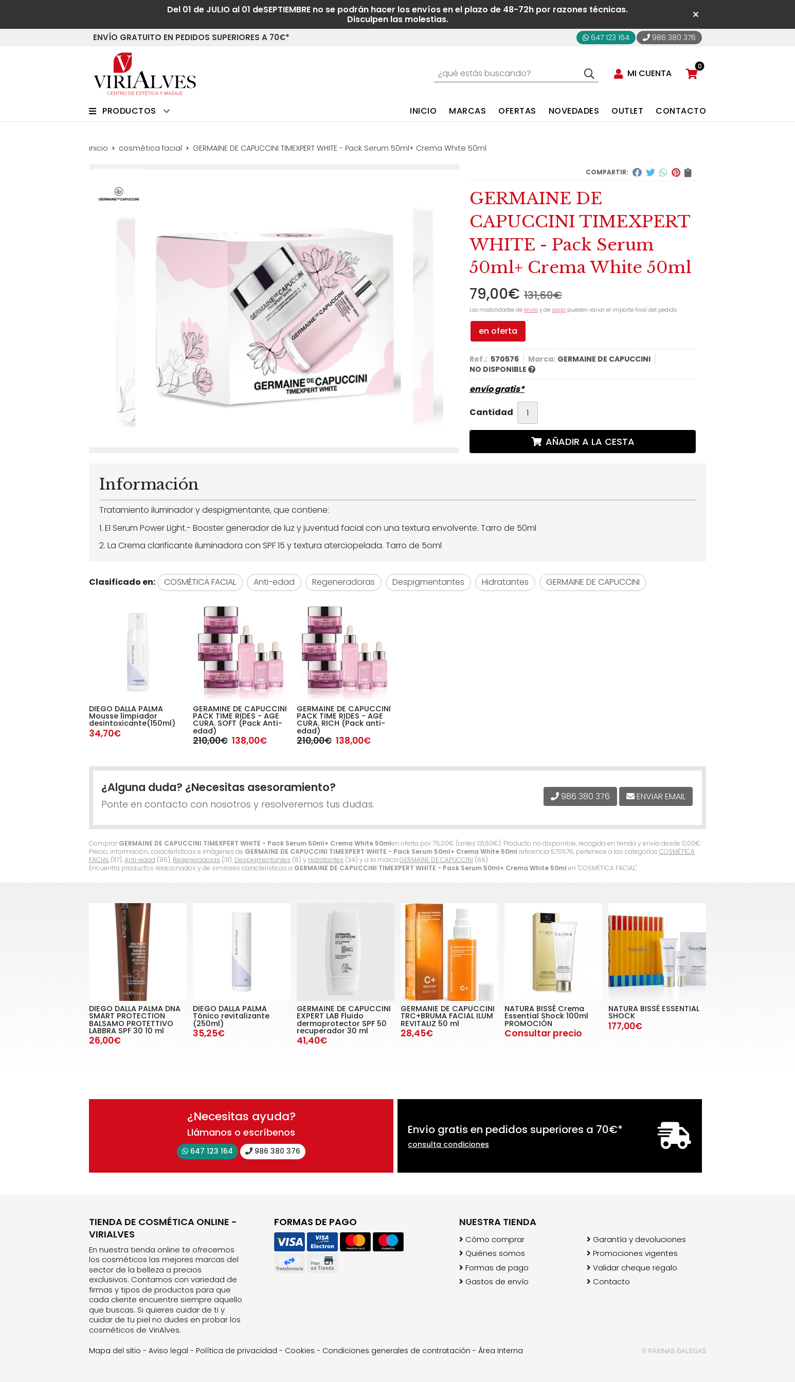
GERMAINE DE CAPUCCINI (436, 859)
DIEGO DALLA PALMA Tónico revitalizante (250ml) (231, 1016)
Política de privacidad (236, 1351)
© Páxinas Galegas (674, 1351)
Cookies (300, 1351)
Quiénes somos (495, 1253)
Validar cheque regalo (635, 1268)
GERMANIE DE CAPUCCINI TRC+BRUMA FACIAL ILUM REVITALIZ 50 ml (448, 1016)
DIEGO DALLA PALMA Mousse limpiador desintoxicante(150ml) (132, 716)
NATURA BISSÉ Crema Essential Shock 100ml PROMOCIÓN (546, 1016)
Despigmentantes (262, 859)
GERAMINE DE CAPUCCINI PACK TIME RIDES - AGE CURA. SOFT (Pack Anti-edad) (240, 720)
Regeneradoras (196, 859)
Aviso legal (168, 1351)
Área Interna (500, 1351)
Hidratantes (326, 859)
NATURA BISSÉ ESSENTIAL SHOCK (653, 1012)
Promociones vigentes (635, 1253)
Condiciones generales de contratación (396, 1351)
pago (559, 310)
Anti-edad (139, 859)
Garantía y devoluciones (639, 1239)
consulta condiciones (448, 1144)
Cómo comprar (495, 1239)
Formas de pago (497, 1268)
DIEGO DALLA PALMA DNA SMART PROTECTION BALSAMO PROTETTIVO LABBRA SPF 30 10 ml (134, 1019)
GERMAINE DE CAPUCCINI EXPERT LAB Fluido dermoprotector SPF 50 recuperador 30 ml (344, 1019)
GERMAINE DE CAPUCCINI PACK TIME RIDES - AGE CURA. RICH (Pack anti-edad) (344, 720)
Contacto (611, 1282)
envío (531, 310)
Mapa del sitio (115, 1351)
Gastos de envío (497, 1282)
